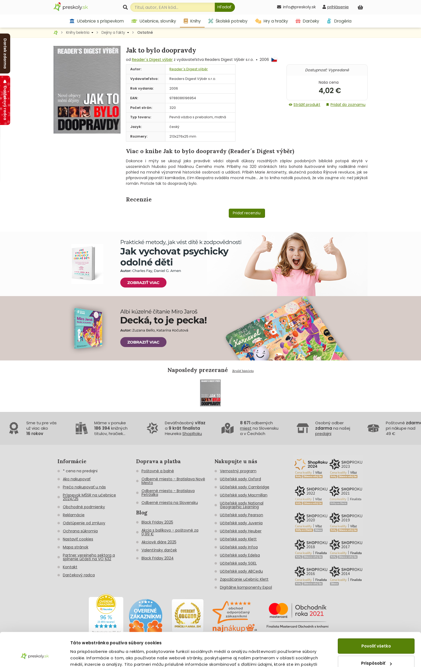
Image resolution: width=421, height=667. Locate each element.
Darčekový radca (79, 575)
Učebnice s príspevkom (97, 21)
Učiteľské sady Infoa (239, 547)
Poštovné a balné (157, 471)
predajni (323, 433)
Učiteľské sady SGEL (238, 563)
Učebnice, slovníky (153, 21)
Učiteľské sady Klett (238, 539)
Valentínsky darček (159, 550)
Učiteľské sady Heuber (241, 531)
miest (246, 428)
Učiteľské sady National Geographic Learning (241, 505)
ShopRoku (192, 433)
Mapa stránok (75, 547)
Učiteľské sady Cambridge (244, 487)
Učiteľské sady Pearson (241, 515)
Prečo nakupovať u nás (84, 487)
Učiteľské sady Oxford (240, 479)
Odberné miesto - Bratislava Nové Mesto (173, 480)
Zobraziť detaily (87, 656)
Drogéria (339, 21)
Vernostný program (238, 471)
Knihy (192, 21)
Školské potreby (228, 21)
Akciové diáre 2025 (158, 542)
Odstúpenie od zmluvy (84, 523)
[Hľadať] (225, 7)
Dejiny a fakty (113, 32)
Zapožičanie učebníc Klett (244, 579)
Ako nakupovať (76, 479)
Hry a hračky (271, 21)
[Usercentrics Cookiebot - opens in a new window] (34, 657)
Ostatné (145, 32)
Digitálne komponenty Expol (246, 587)
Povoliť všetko (376, 617)
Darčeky (307, 21)
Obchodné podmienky (84, 507)
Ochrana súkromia (80, 531)
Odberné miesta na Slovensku (169, 502)
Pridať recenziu (246, 213)
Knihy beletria (77, 32)
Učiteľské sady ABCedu (241, 571)
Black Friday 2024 (157, 558)
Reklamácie (74, 515)
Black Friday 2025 (157, 522)
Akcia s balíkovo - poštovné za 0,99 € (169, 532)
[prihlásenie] (335, 7)
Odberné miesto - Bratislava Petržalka (168, 492)
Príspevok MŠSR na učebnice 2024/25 (89, 497)
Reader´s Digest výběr (152, 59)
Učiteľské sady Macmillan (243, 495)
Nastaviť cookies (78, 539)
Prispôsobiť (376, 634)
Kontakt (70, 567)
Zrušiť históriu (243, 371)
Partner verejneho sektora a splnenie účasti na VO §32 (89, 557)
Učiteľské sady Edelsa (240, 555)
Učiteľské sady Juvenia (241, 523)
